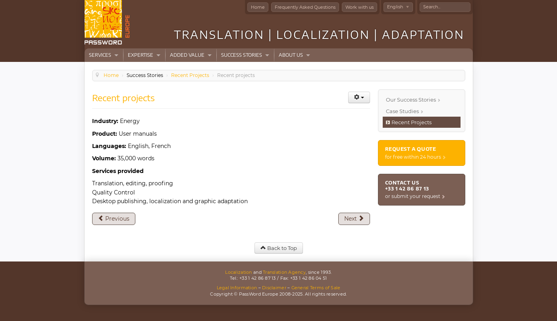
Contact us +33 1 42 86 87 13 (407, 186)
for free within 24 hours (413, 157)
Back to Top (278, 248)
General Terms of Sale (316, 287)
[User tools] (359, 97)
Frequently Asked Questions (305, 7)
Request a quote (410, 149)
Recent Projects (411, 122)
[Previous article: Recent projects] (113, 219)
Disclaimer (274, 287)
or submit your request (412, 196)
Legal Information (237, 287)
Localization (238, 272)
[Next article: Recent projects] (354, 219)
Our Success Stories (411, 99)
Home (258, 7)
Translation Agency (284, 272)
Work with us (359, 7)
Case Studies (402, 111)
